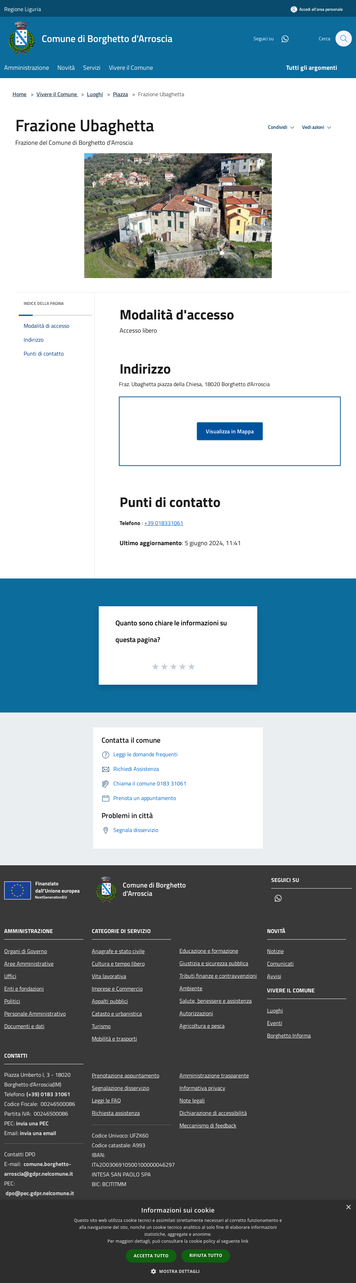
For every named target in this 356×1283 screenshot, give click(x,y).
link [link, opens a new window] (245, 1241)
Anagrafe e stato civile (118, 951)
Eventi (274, 1023)
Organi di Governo (25, 951)
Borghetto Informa (289, 1035)
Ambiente (190, 988)
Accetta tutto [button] (151, 1256)
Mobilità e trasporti (114, 1038)
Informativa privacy (202, 1088)
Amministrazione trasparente (214, 1075)
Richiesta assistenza (116, 1113)
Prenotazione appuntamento (125, 1075)
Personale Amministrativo (35, 1013)
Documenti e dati (24, 1026)
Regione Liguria (22, 9)
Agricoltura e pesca (202, 1026)
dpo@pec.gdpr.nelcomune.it (40, 1193)
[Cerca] (343, 38)
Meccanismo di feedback (207, 1125)
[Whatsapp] (282, 38)
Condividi (282, 127)
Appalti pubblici (110, 1001)
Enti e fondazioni (24, 988)
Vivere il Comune (57, 94)
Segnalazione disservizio (120, 1088)
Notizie (275, 951)
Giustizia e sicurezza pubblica (213, 963)
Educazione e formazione (208, 951)
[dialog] (178, 1241)
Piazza (120, 94)
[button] (178, 1271)
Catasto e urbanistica (117, 1013)
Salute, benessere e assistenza (215, 1001)
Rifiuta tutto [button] (205, 1255)
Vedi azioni (317, 127)
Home (19, 94)
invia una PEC (32, 1123)
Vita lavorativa (109, 976)
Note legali (192, 1100)
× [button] (348, 1207)
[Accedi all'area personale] (317, 9)
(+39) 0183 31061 (48, 1094)
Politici (12, 1001)
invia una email (38, 1133)
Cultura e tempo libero (118, 963)
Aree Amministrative (29, 963)
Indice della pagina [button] (44, 303)
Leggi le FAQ (106, 1100)
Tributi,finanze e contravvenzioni (218, 976)
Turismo (101, 1026)
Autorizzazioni (196, 1013)
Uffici (10, 976)
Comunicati (280, 963)
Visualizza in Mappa (230, 431)
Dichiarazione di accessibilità (213, 1113)
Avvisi (274, 976)
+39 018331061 (163, 523)
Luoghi (95, 94)
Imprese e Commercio (117, 988)
